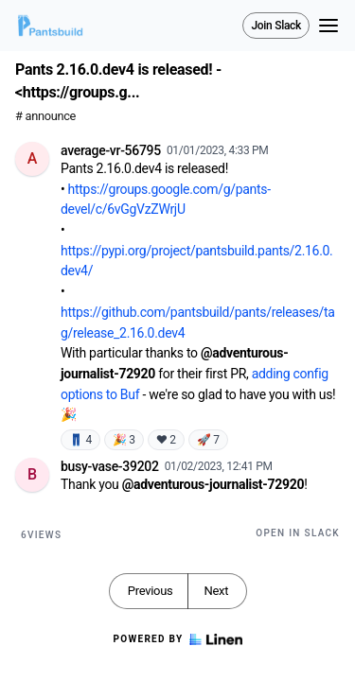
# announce (45, 116)
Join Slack (276, 25)
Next (216, 591)
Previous (150, 591)
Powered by (177, 639)
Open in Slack (298, 533)
